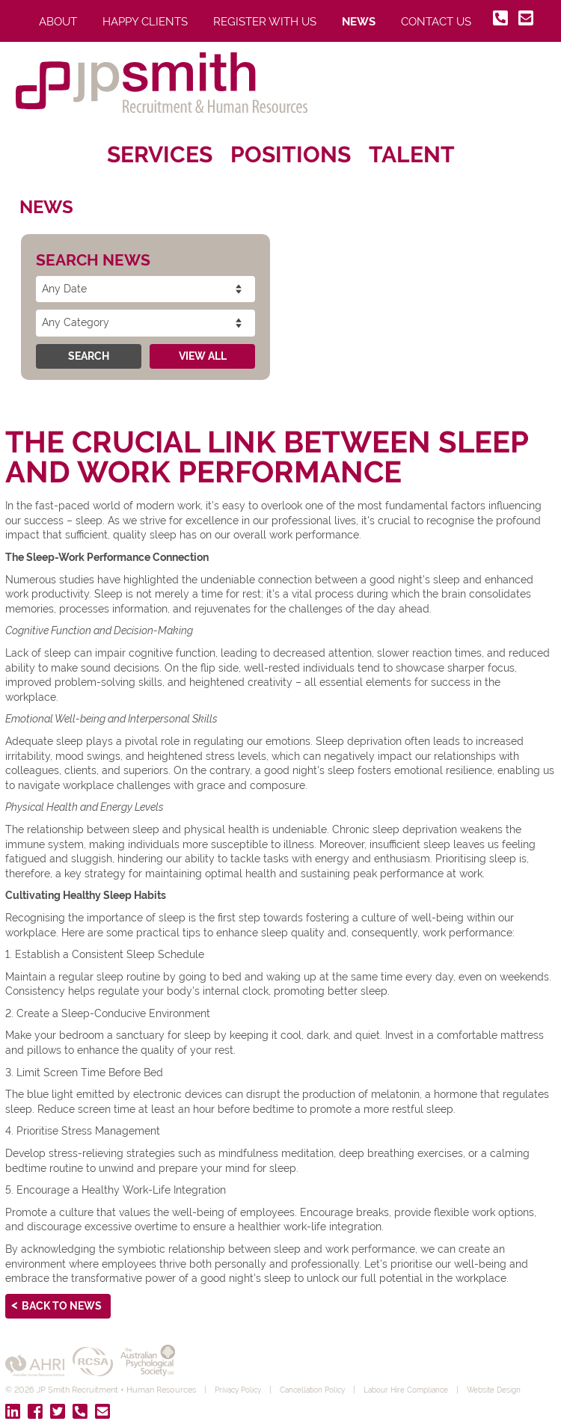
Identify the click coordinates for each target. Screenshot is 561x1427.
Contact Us (436, 21)
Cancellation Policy (322, 1389)
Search (88, 356)
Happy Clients (145, 21)
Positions (290, 154)
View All (203, 356)
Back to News (62, 1306)
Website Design (518, 1389)
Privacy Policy (241, 1389)
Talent (412, 154)
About (58, 21)
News (358, 21)
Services (159, 154)
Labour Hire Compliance (424, 1389)
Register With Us (264, 21)
